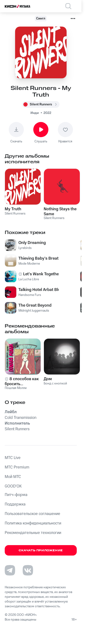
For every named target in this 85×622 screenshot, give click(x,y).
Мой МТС (13, 477)
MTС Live (13, 458)
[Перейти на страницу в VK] (28, 570)
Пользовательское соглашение (32, 514)
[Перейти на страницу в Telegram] (10, 570)
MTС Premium (17, 467)
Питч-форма (16, 495)
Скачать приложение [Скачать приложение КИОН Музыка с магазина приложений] (41, 550)
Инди (34, 113)
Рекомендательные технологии (33, 533)
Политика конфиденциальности (33, 523)
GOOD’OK (13, 486)
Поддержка (15, 504)
